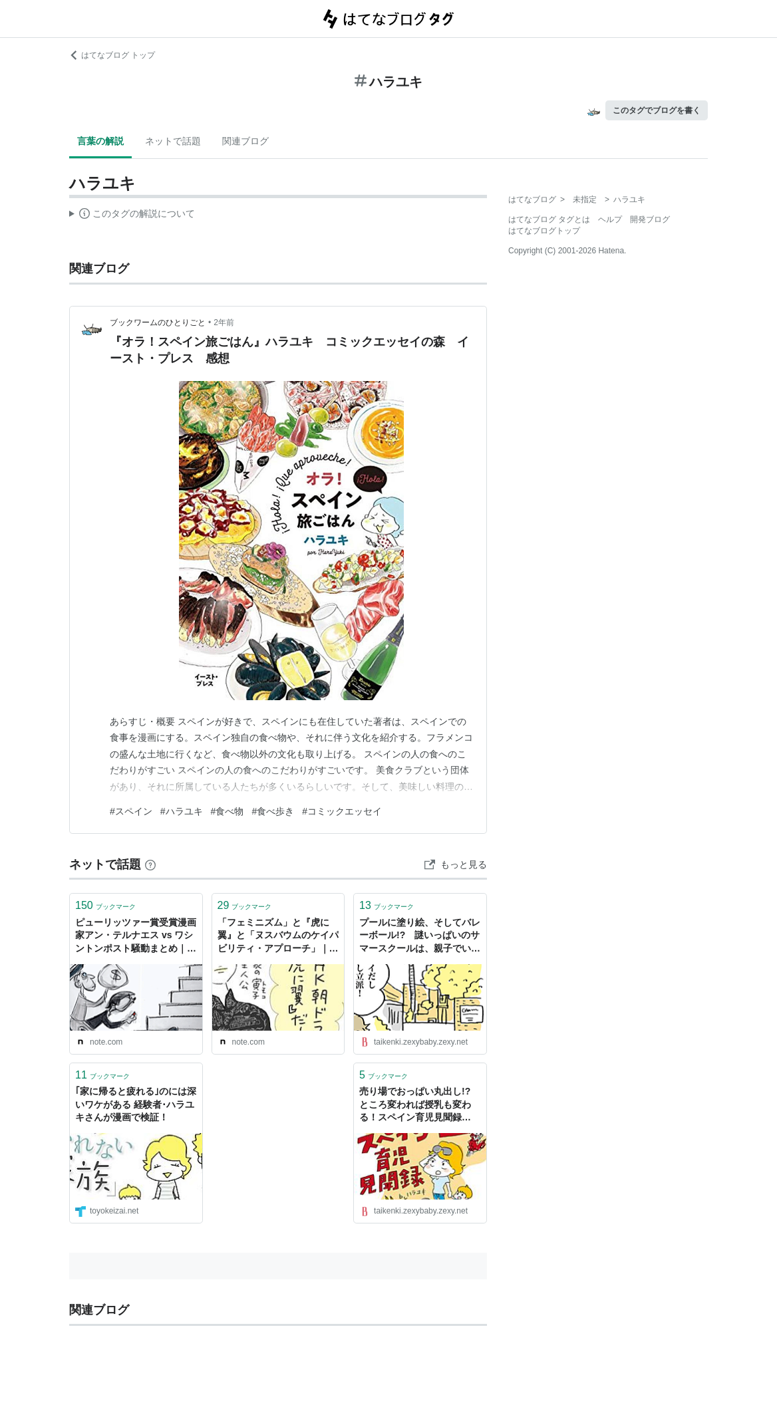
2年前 (224, 322)
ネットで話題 (173, 141)
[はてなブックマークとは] (150, 864)
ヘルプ (610, 219)
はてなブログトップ (544, 230)
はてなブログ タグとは (549, 219)
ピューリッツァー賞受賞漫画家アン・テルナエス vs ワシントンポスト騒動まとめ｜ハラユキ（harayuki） (135, 936)
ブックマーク (105, 905)
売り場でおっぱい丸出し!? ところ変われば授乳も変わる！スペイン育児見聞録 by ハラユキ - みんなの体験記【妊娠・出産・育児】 (419, 1105)
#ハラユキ (181, 811)
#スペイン (131, 811)
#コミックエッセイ (342, 811)
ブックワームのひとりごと (158, 322)
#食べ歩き (272, 811)
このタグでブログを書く (656, 110)
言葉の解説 (100, 141)
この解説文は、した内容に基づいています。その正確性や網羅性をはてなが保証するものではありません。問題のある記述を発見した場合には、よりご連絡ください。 (132, 215)
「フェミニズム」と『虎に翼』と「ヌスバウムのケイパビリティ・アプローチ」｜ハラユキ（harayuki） (278, 936)
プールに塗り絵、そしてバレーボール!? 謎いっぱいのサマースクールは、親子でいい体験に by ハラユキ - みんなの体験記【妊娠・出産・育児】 (419, 936)
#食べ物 (227, 811)
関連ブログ (245, 141)
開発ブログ (650, 219)
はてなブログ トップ (112, 55)
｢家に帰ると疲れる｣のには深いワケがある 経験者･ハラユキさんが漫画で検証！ (135, 1104)
